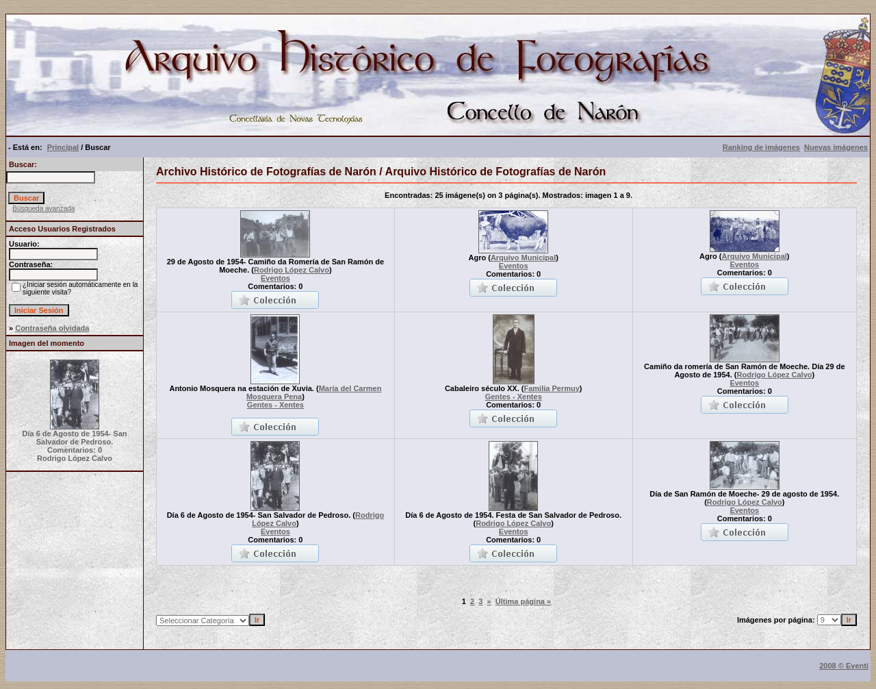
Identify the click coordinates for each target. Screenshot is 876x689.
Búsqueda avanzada (43, 208)
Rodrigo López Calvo (291, 270)
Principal (63, 147)
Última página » (523, 601)
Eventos (275, 278)
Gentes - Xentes (275, 405)
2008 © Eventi (843, 666)
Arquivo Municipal (523, 257)
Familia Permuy (551, 388)
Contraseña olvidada (52, 328)
